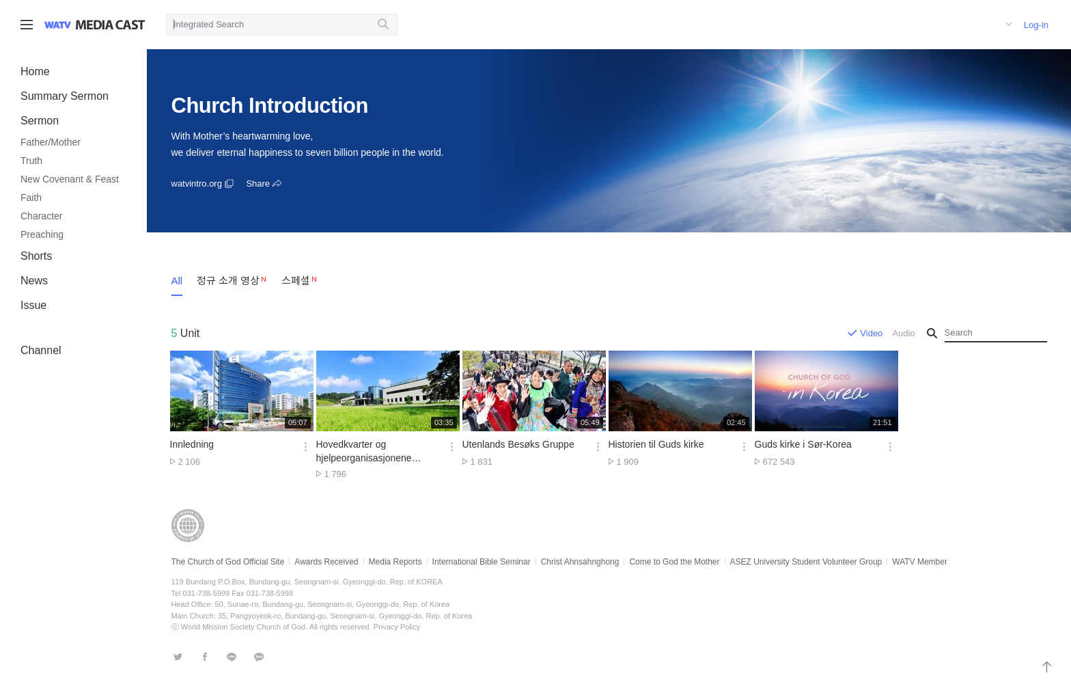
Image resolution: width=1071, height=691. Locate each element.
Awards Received (326, 562)
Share (258, 183)
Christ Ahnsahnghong (580, 562)
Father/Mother (50, 142)
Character (41, 216)
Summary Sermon (64, 96)
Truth (31, 160)
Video (871, 333)
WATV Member (919, 562)
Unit (185, 333)
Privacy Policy (397, 627)
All (177, 280)
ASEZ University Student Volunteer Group (806, 562)
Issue (33, 305)
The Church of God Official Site (228, 562)
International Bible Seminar (481, 562)
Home (35, 71)
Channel (40, 350)
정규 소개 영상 (228, 280)
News (34, 280)
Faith (31, 197)
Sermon (39, 120)
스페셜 (295, 280)
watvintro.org (196, 183)
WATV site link (58, 24)
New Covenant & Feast (69, 179)
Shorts (36, 256)
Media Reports (395, 562)
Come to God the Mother (674, 562)
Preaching (42, 234)
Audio (903, 333)
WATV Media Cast (110, 24)
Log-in (1036, 25)
